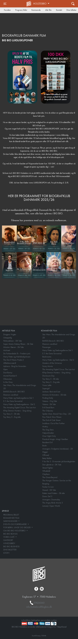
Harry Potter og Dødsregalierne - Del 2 (19, 404)
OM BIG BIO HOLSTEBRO (14, 530)
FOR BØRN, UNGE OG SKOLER (17, 527)
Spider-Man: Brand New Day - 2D (56, 413)
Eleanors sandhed (10, 394)
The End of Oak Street (51, 420)
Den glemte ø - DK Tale (51, 464)
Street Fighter (47, 467)
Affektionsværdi (9, 363)
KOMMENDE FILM (11, 518)
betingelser (35, 620)
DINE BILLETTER (9, 549)
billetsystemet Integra (44, 626)
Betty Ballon (47, 458)
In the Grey (8, 382)
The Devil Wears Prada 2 (13, 359)
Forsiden (7, 10)
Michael (6, 350)
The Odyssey (47, 410)
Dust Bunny (7, 372)
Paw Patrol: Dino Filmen (51, 417)
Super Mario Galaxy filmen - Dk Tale (18, 344)
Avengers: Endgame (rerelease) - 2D (57, 448)
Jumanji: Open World (51, 505)
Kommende (36, 10)
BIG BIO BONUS (10, 533)
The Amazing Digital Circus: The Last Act (19, 407)
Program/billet (21, 10)
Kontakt (59, 10)
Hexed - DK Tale (49, 490)
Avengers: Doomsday (51, 499)
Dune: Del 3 (47, 496)
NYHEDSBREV (9, 543)
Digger (45, 452)
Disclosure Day (48, 375)
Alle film (48, 10)
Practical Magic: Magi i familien (55, 439)
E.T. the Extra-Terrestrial (12, 401)
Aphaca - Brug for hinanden (14, 366)
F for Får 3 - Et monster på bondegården (58, 461)
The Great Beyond (49, 477)
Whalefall (46, 471)
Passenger (46, 347)
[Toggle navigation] (5, 3)
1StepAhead (61, 626)
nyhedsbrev (26, 620)
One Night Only (49, 436)
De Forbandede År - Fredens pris (16, 353)
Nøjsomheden (48, 432)
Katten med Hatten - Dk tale (53, 493)
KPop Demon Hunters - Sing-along (17, 410)
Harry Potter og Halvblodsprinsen (16, 356)
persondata (45, 620)
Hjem (5, 369)
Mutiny (45, 426)
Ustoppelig (7, 337)
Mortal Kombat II (10, 375)
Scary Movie (47, 366)
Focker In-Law (48, 486)
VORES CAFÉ (9, 537)
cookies (54, 620)
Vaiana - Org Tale (49, 401)
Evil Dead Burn (48, 407)
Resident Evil (47, 442)
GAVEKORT (8, 540)
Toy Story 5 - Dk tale (11, 413)
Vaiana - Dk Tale (49, 404)
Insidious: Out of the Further (53, 423)
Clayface (46, 474)
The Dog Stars (48, 429)
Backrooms (46, 356)
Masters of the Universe (52, 363)
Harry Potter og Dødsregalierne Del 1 (18, 398)
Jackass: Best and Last (51, 391)
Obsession (7, 379)
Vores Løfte (46, 385)
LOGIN (6, 552)
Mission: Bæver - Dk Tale (13, 347)
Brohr (44, 445)
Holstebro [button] (40, 3)
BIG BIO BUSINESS (11, 546)
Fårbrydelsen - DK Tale (12, 340)
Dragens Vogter (9, 334)
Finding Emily (47, 398)
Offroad (45, 455)
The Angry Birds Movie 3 (52, 502)
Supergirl (46, 388)
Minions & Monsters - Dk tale (54, 394)
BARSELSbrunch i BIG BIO (14, 391)
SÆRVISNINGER (10, 521)
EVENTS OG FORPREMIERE (15, 524)
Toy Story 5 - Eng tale (12, 417)
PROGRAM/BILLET (11, 514)
